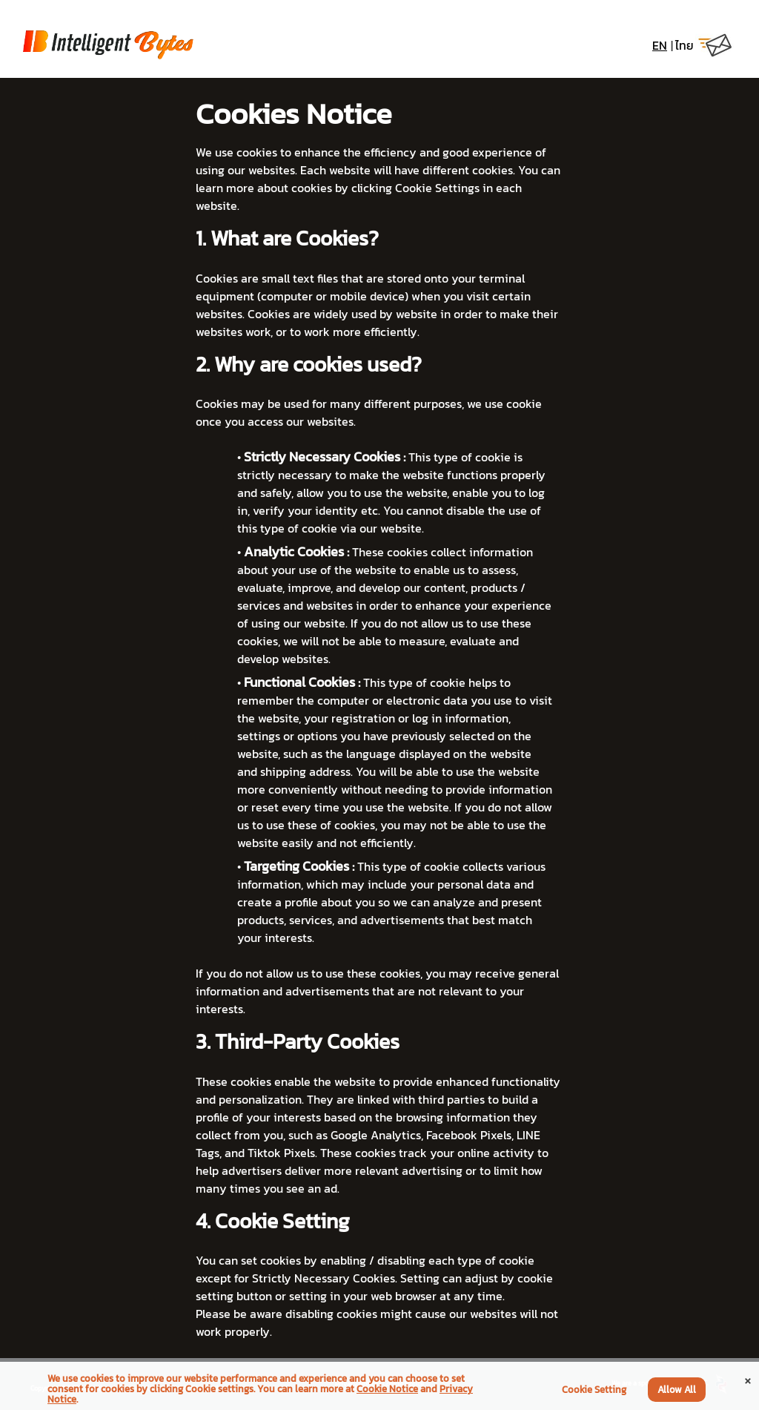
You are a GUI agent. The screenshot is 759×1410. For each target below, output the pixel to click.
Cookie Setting (594, 1390)
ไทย (684, 45)
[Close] (748, 1379)
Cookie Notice (387, 1389)
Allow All (676, 1390)
